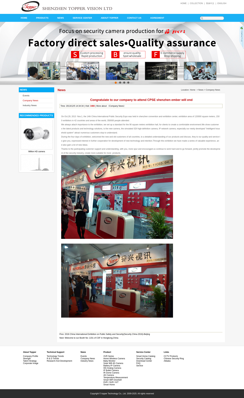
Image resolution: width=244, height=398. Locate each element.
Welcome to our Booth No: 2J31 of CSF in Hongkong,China (91, 338)
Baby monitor (109, 361)
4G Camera (108, 375)
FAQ (138, 363)
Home (192, 90)
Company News (30, 100)
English (221, 3)
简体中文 (210, 3)
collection (196, 3)
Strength (27, 358)
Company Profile (30, 356)
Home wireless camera (114, 358)
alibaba (167, 361)
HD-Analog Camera (112, 368)
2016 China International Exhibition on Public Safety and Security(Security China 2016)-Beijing (107, 334)
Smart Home (109, 384)
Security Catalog (143, 358)
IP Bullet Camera (111, 370)
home (183, 3)
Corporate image (30, 363)
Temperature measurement (115, 377)
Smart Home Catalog (145, 356)
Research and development (59, 361)
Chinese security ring (174, 358)
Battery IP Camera (111, 365)
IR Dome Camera (111, 373)
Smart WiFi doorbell (112, 380)
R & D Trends (53, 358)
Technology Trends (55, 356)
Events (26, 95)
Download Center (144, 361)
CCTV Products (171, 356)
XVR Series (108, 356)
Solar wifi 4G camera (113, 363)
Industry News (30, 105)
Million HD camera (36, 153)
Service (139, 365)
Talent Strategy (30, 361)
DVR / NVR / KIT (110, 382)
